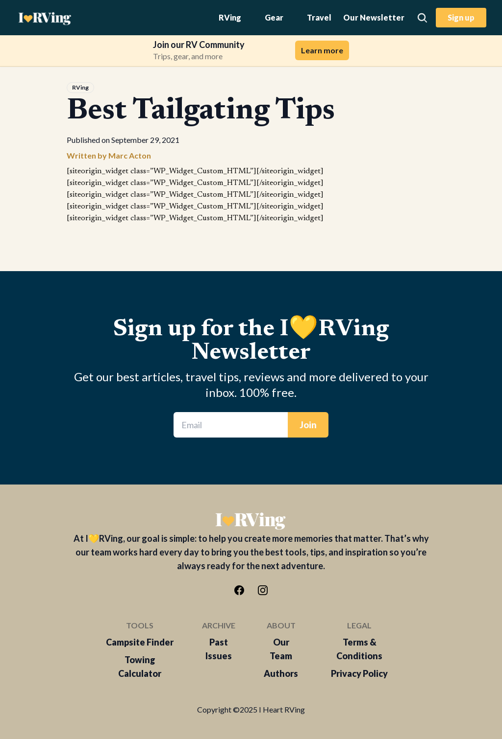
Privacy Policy (359, 673)
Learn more (322, 50)
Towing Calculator (139, 666)
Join (308, 424)
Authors (281, 673)
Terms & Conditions (359, 649)
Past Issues (218, 649)
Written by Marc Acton (109, 155)
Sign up (461, 17)
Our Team (281, 649)
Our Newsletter (373, 17)
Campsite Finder (140, 642)
